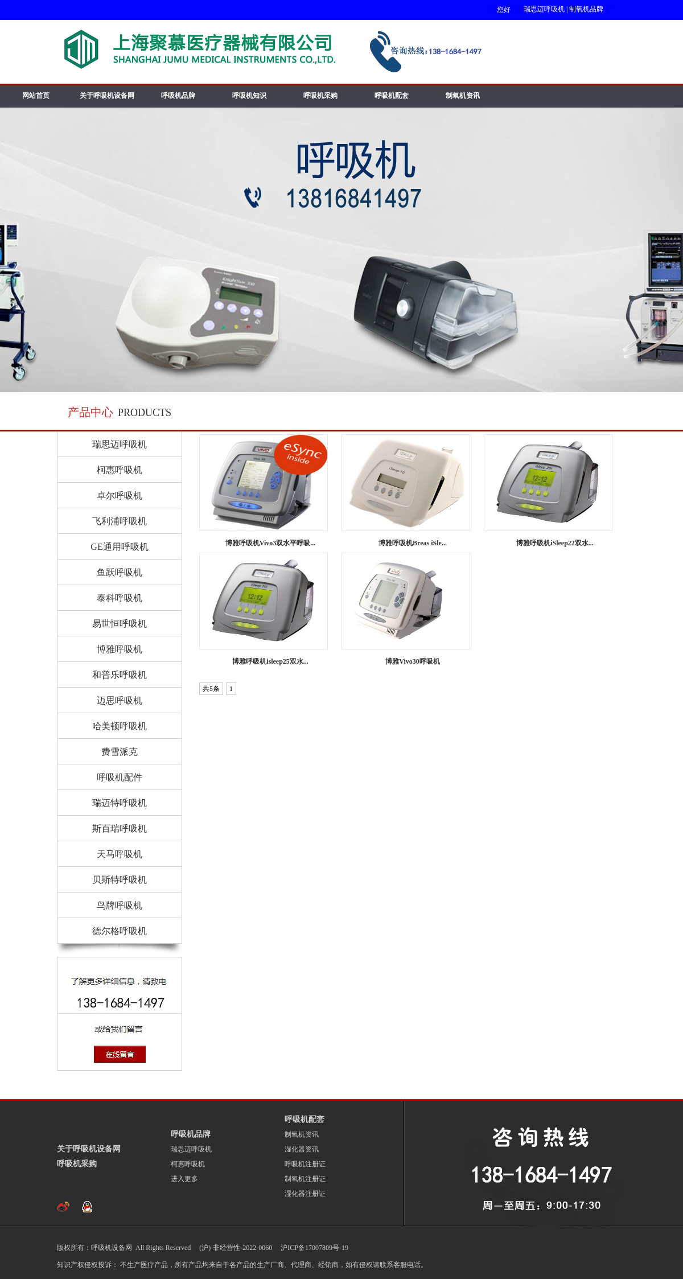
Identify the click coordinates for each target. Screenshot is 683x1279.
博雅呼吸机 (119, 649)
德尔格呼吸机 (119, 931)
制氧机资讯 (463, 96)
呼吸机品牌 (178, 96)
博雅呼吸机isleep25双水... (270, 661)
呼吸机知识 (249, 96)
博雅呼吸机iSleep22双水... (555, 543)
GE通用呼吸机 (119, 547)
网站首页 (36, 96)
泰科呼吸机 (119, 598)
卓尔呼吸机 (119, 495)
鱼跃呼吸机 (119, 572)
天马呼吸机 (119, 854)
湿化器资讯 (302, 1149)
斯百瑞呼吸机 (119, 828)
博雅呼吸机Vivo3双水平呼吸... (270, 543)
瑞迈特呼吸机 (119, 803)
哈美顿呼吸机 (119, 726)
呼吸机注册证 (305, 1164)
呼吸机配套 (392, 96)
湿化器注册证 (305, 1194)
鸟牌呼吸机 (119, 905)
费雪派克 (119, 751)
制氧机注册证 (305, 1179)
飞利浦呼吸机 (119, 521)
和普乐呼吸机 (119, 675)
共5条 (211, 689)
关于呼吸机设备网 (107, 96)
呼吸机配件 (119, 777)
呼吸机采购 (320, 96)
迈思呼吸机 (119, 700)
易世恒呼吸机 (119, 623)
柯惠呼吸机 (119, 470)
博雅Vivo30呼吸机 (412, 661)
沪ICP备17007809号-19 (313, 1248)
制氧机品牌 (586, 9)
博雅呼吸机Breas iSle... (412, 543)
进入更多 (184, 1179)
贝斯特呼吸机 (119, 880)
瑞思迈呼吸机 (544, 9)
